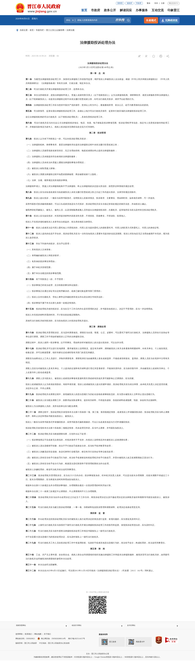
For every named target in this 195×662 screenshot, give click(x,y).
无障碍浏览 (169, 20)
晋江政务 (108, 643)
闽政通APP (136, 643)
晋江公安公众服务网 (55, 30)
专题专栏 (40, 30)
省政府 (129, 3)
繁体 (148, 3)
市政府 (138, 3)
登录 (156, 3)
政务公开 (110, 10)
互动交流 (158, 10)
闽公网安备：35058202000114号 (51, 640)
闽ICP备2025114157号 (76, 640)
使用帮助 (19, 636)
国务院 (120, 3)
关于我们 (47, 636)
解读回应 (126, 10)
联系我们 (28, 636)
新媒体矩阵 (103, 636)
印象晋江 (173, 10)
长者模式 (151, 20)
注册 (162, 3)
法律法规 (70, 30)
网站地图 (37, 636)
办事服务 (142, 10)
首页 (84, 10)
